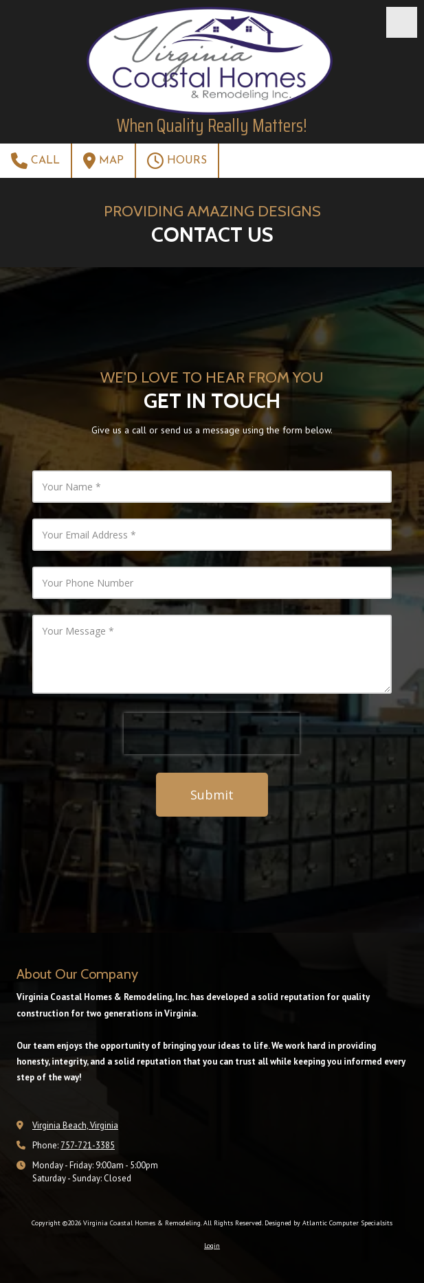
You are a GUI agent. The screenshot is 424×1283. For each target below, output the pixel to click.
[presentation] (212, 733)
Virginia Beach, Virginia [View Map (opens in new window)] (75, 1125)
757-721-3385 (87, 1145)
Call (35, 160)
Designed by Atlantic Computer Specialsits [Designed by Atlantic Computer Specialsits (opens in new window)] (328, 1222)
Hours (177, 160)
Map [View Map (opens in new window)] (103, 160)
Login (212, 1245)
